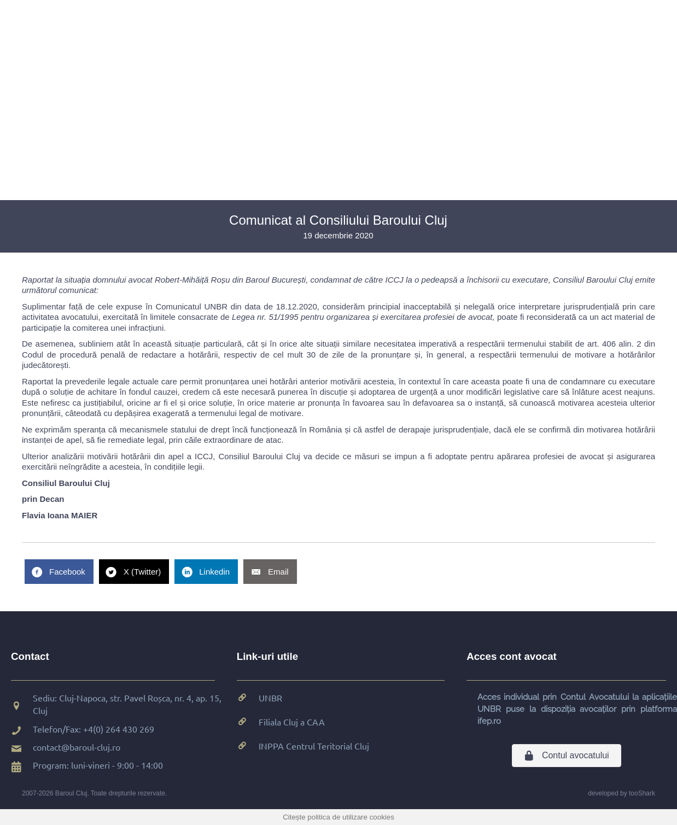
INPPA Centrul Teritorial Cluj (314, 745)
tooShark (642, 793)
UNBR (270, 697)
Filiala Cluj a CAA (292, 721)
